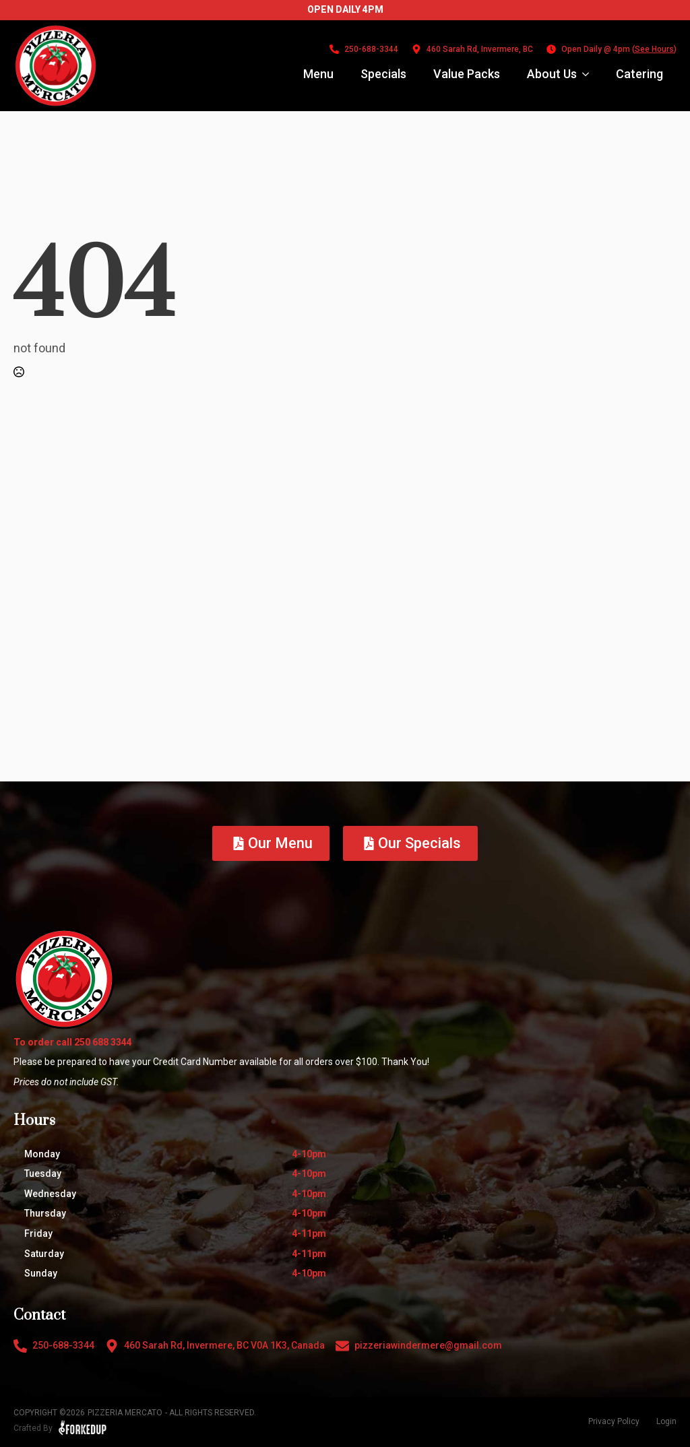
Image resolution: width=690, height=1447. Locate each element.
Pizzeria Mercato (125, 1412)
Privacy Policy (613, 1421)
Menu (318, 74)
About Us (552, 74)
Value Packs (466, 74)
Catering (639, 74)
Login (666, 1421)
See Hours (654, 49)
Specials (383, 74)
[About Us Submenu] (589, 74)
